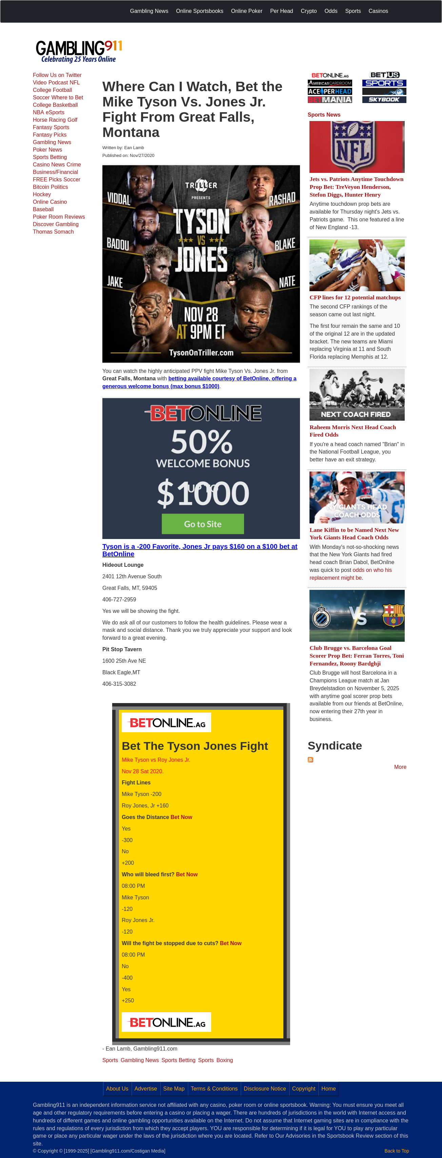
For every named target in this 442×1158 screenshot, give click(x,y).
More (400, 767)
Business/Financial (55, 172)
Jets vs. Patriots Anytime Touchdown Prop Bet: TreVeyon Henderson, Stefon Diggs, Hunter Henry (356, 187)
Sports (353, 11)
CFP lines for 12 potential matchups (355, 297)
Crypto (309, 11)
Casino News (49, 164)
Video (40, 82)
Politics (59, 187)
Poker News (47, 150)
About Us (117, 1089)
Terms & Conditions (214, 1089)
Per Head (281, 11)
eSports (55, 112)
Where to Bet (67, 97)
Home (328, 1089)
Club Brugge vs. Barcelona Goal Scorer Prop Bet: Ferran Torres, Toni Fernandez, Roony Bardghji (356, 655)
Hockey (42, 194)
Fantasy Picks (50, 135)
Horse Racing (49, 120)
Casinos (378, 11)
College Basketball (55, 105)
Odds (330, 11)
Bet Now (181, 817)
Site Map (174, 1089)
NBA (38, 112)
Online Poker (247, 11)
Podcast (58, 82)
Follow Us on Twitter (57, 75)
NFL (74, 82)
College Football (52, 90)
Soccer (41, 97)
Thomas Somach (53, 232)
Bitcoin (41, 187)
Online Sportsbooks (199, 11)
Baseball (43, 209)
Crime (73, 164)
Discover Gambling (56, 224)
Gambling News (149, 11)
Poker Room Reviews (59, 217)
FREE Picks (47, 179)
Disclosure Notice (265, 1089)
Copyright (303, 1089)
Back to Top (397, 1151)
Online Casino (50, 202)
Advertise (146, 1089)
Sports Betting (50, 157)
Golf (72, 120)
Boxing (225, 1060)
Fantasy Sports (51, 127)
